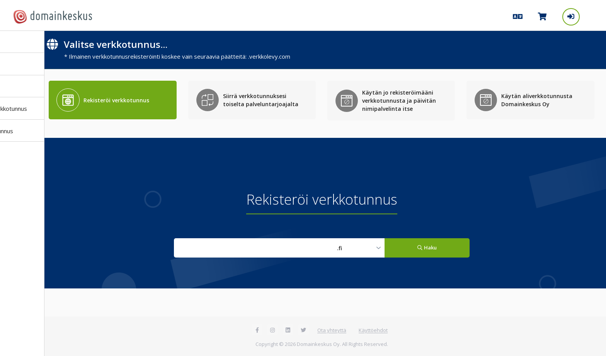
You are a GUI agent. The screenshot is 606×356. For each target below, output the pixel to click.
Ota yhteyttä (331, 330)
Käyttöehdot (373, 330)
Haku (426, 247)
